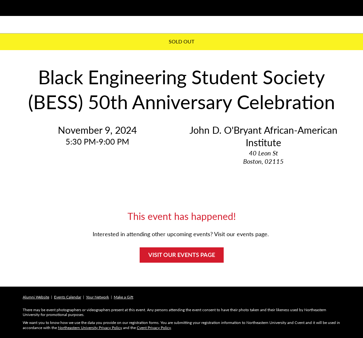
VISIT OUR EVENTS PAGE (181, 254)
